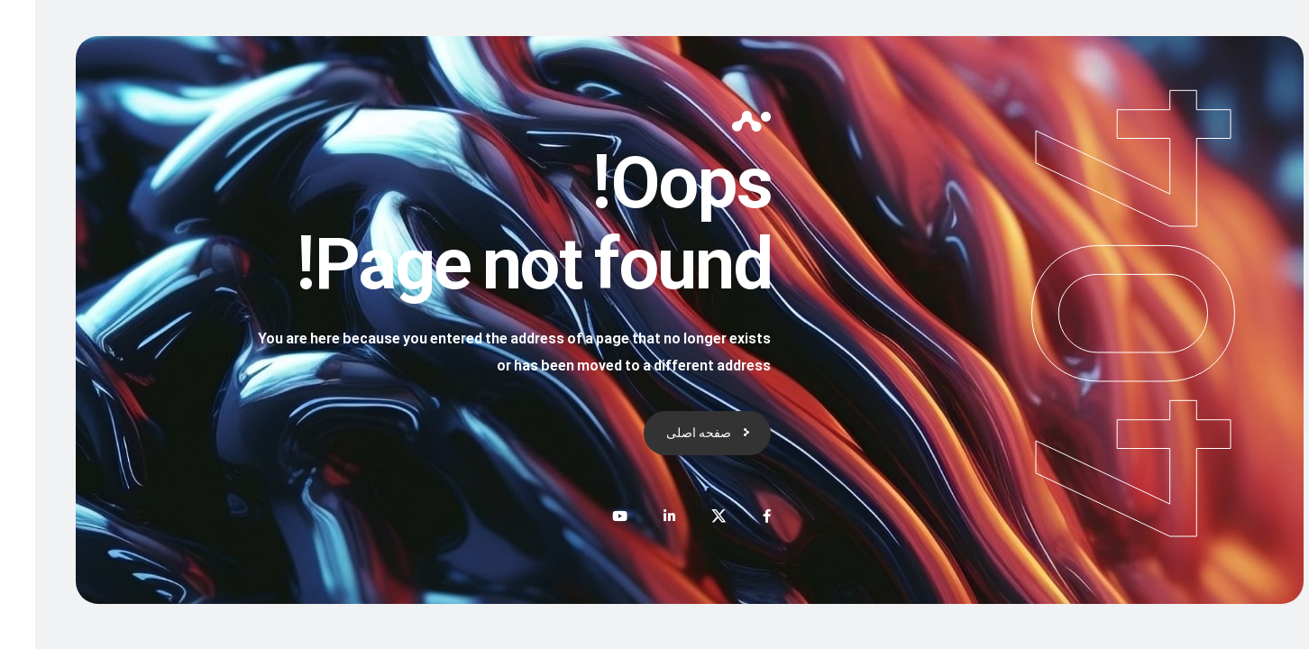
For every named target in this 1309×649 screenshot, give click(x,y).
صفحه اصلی (663, 432)
